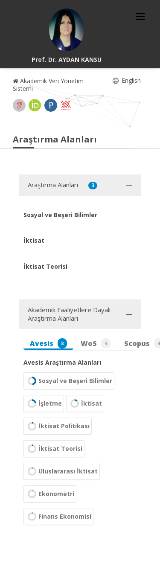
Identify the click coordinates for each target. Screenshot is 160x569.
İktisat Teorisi (54, 448)
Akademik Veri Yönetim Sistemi (48, 85)
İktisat (85, 403)
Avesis (48, 343)
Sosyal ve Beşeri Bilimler (69, 380)
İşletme (44, 403)
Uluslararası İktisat (62, 471)
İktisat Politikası (58, 426)
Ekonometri (50, 494)
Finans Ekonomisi (58, 516)
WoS (96, 343)
